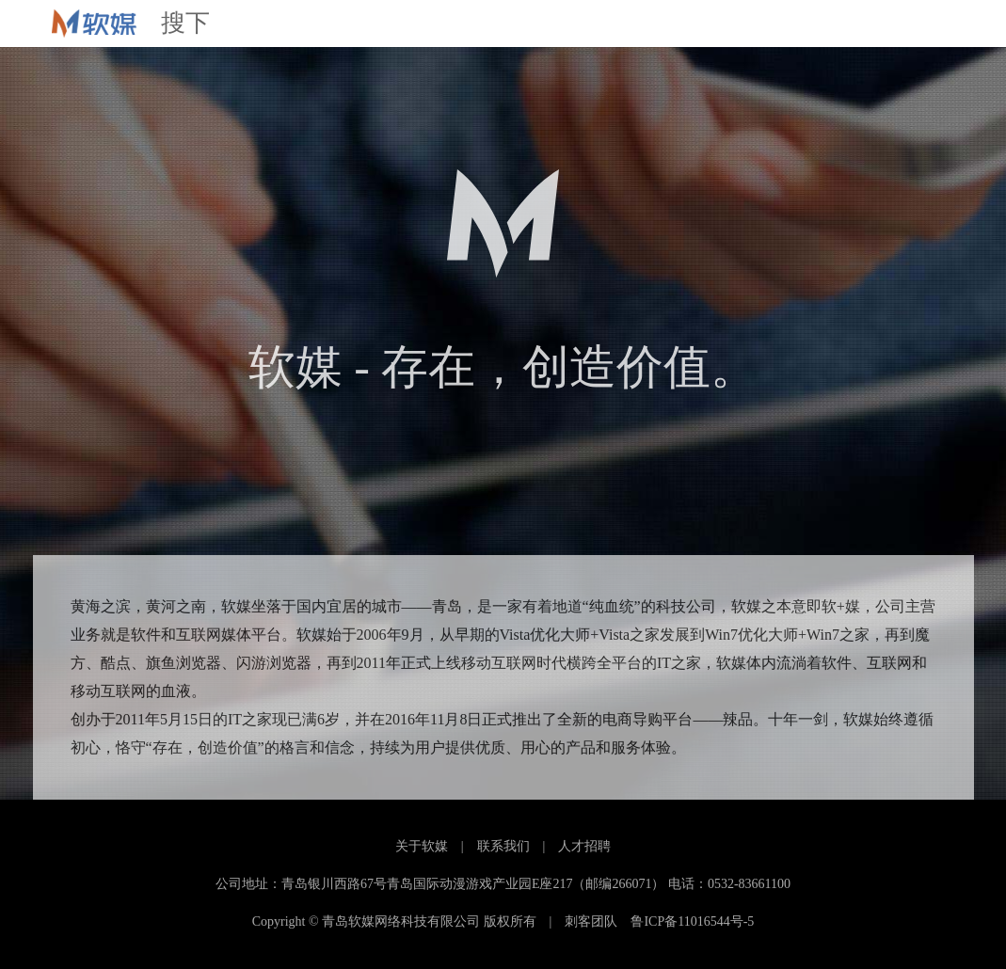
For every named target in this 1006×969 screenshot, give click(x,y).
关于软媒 (421, 846)
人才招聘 (584, 846)
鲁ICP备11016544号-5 (692, 921)
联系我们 (503, 846)
